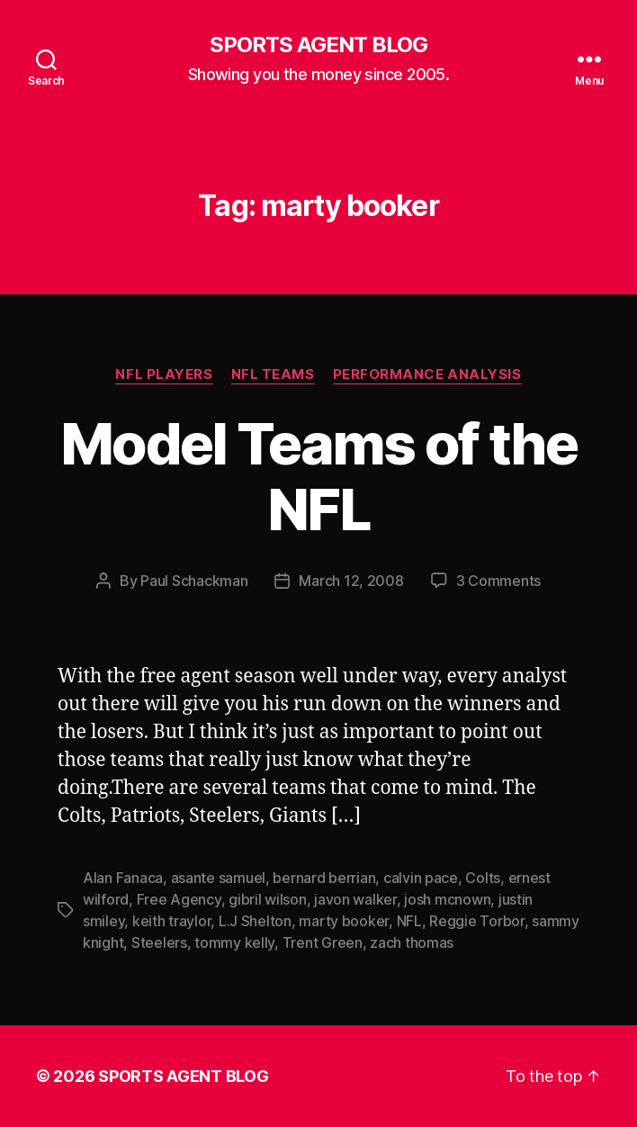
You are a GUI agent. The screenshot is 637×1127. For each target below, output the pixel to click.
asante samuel (218, 878)
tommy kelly (234, 942)
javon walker (355, 899)
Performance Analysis (427, 374)
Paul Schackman (193, 581)
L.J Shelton (255, 921)
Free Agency (179, 899)
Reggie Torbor (477, 921)
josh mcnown (447, 899)
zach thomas (411, 942)
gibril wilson (268, 899)
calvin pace (420, 878)
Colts (482, 878)
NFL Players (163, 374)
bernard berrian (324, 878)
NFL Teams (273, 374)
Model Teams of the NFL (318, 476)
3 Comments (498, 581)
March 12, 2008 (351, 581)
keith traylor (171, 921)
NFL (409, 921)
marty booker (344, 921)
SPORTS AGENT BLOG (318, 45)
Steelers (159, 942)
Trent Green (323, 942)
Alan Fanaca (123, 878)
